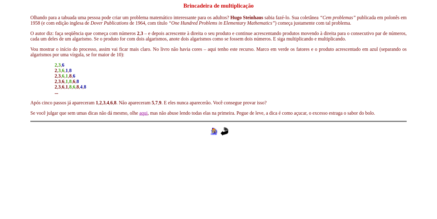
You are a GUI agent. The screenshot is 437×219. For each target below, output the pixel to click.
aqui (143, 113)
